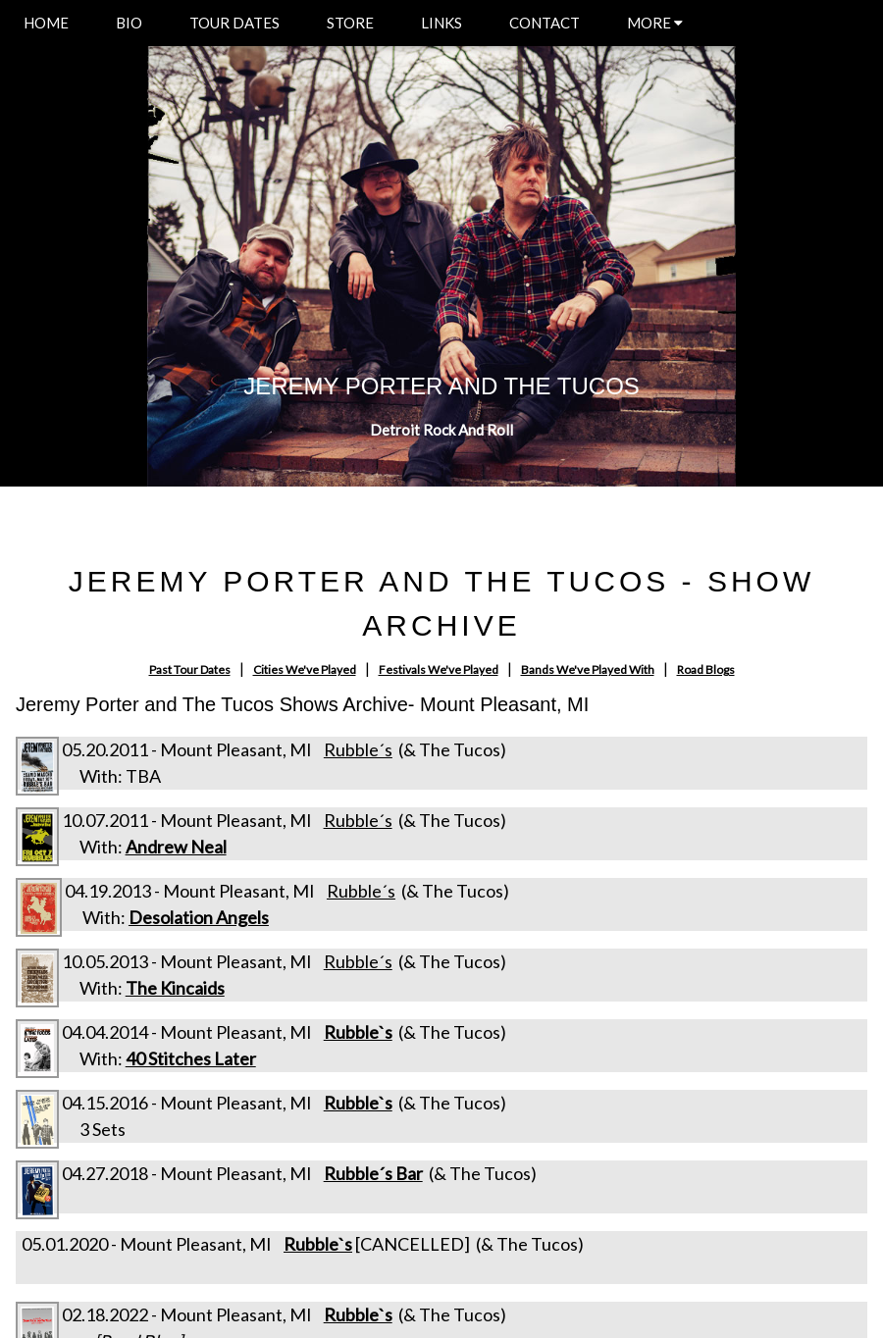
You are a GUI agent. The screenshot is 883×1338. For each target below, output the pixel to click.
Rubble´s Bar (373, 1173)
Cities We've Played (304, 669)
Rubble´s (358, 749)
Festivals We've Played (438, 669)
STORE (350, 22)
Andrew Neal (176, 846)
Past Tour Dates (190, 669)
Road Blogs (706, 669)
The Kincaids (175, 988)
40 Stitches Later (191, 1058)
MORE (655, 22)
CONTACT (544, 22)
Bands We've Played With (587, 669)
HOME (46, 22)
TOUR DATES (234, 22)
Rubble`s (358, 1032)
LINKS (441, 22)
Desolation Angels (199, 917)
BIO (129, 22)
